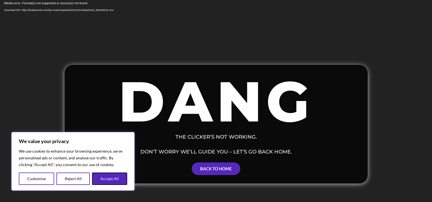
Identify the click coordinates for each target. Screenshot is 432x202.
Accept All (109, 178)
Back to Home (216, 168)
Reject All (73, 178)
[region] (73, 161)
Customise (36, 178)
